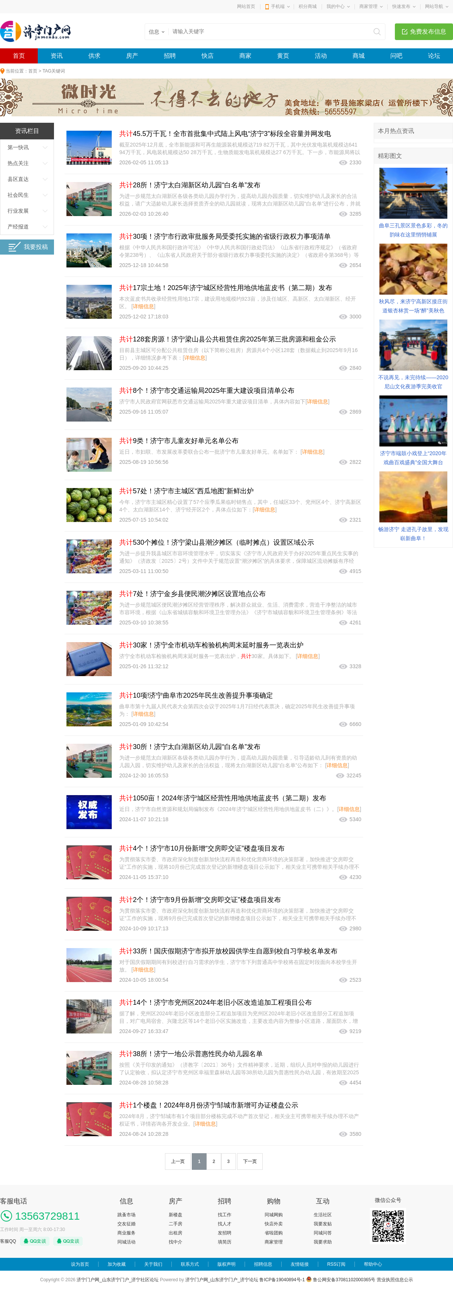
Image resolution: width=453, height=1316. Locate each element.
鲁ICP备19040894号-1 (282, 1279)
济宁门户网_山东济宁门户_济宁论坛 (221, 1279)
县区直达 (18, 179)
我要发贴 (323, 1223)
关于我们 (153, 1264)
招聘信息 (263, 1264)
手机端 (278, 6)
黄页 (283, 56)
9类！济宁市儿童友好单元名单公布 (179, 441)
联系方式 (190, 1264)
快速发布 (401, 6)
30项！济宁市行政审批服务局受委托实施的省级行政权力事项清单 (225, 236)
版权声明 (226, 1264)
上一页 (178, 1161)
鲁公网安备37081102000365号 (341, 1279)
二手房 (175, 1223)
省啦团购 (274, 1233)
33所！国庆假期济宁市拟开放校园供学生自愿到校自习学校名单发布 (228, 951)
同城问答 (323, 1233)
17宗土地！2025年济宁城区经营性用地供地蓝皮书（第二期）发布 (225, 288)
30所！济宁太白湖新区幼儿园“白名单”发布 (189, 747)
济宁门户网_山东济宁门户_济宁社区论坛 (118, 1279)
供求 (94, 56)
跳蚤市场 (126, 1214)
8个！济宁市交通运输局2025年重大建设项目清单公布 (206, 390)
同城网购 (274, 1214)
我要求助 (323, 1242)
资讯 (57, 56)
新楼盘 (175, 1214)
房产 (132, 56)
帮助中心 (373, 1264)
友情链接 (300, 1264)
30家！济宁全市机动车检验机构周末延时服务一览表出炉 (211, 645)
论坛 (434, 56)
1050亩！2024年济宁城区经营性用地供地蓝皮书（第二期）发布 (222, 798)
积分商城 (308, 6)
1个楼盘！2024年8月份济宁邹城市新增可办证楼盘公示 (208, 1105)
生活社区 (323, 1214)
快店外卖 (274, 1223)
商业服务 (126, 1233)
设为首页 (80, 1264)
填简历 (224, 1242)
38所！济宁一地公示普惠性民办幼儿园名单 (191, 1054)
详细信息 (143, 306)
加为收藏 (117, 1264)
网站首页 (246, 6)
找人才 (224, 1223)
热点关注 (18, 163)
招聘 (170, 56)
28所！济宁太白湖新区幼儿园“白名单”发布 (189, 185)
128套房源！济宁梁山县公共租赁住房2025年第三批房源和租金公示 (227, 339)
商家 (245, 56)
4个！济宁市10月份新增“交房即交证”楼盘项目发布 (202, 848)
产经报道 (18, 227)
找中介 (175, 1242)
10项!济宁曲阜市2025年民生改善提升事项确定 (196, 695)
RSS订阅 (336, 1264)
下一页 (250, 1161)
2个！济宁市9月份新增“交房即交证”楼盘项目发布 (200, 900)
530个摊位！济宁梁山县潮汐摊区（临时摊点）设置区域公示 (216, 542)
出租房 (175, 1233)
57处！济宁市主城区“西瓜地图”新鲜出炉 (186, 491)
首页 (19, 56)
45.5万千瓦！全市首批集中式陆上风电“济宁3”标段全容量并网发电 (225, 133)
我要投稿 (28, 247)
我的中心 (336, 6)
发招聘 (224, 1233)
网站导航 (434, 6)
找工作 (224, 1214)
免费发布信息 (428, 31)
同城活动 (126, 1242)
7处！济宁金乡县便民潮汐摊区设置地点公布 (192, 594)
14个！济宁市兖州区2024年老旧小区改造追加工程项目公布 (215, 1002)
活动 (321, 56)
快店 (208, 56)
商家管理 (368, 6)
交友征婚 (126, 1223)
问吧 (396, 56)
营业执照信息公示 (395, 1279)
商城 (359, 56)
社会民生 (18, 195)
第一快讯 (18, 147)
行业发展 (18, 211)
